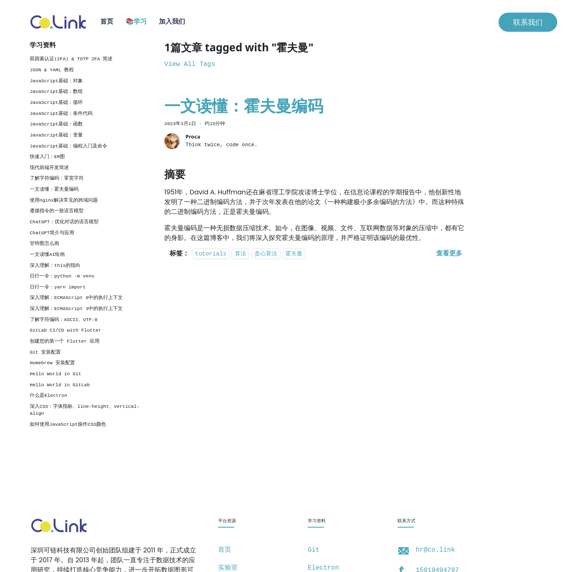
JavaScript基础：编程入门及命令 (68, 146)
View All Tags (189, 64)
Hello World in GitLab (60, 385)
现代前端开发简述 (49, 168)
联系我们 (528, 22)
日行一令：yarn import (58, 287)
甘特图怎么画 (44, 243)
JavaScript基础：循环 (56, 102)
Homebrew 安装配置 (52, 363)
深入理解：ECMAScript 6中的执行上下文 (76, 298)
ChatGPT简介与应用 (52, 233)
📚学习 (136, 22)
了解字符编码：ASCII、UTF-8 (63, 320)
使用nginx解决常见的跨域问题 (64, 200)
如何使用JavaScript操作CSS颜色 (68, 424)
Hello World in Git (55, 374)
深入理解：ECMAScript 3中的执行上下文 (76, 309)
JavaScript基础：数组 (56, 91)
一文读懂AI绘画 (47, 254)
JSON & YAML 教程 (52, 70)
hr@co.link (435, 550)
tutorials (211, 254)
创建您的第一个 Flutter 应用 (64, 341)
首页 (106, 22)
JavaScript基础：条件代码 (61, 113)
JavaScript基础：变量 (56, 135)
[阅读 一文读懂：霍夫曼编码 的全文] (449, 253)
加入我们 (172, 22)
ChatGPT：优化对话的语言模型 (64, 222)
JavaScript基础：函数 (56, 124)
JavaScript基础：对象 (56, 81)
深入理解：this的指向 (55, 265)
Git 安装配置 (45, 352)
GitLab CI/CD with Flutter (65, 330)
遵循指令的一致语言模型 (57, 211)
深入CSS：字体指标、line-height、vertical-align (84, 410)
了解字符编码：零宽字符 (57, 178)
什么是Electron (48, 395)
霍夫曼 (293, 254)
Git (314, 550)
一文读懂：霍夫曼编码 (54, 189)
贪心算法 (265, 254)
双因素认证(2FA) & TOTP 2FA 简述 (71, 59)
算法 (240, 254)
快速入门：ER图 (47, 157)
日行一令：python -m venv (62, 276)
